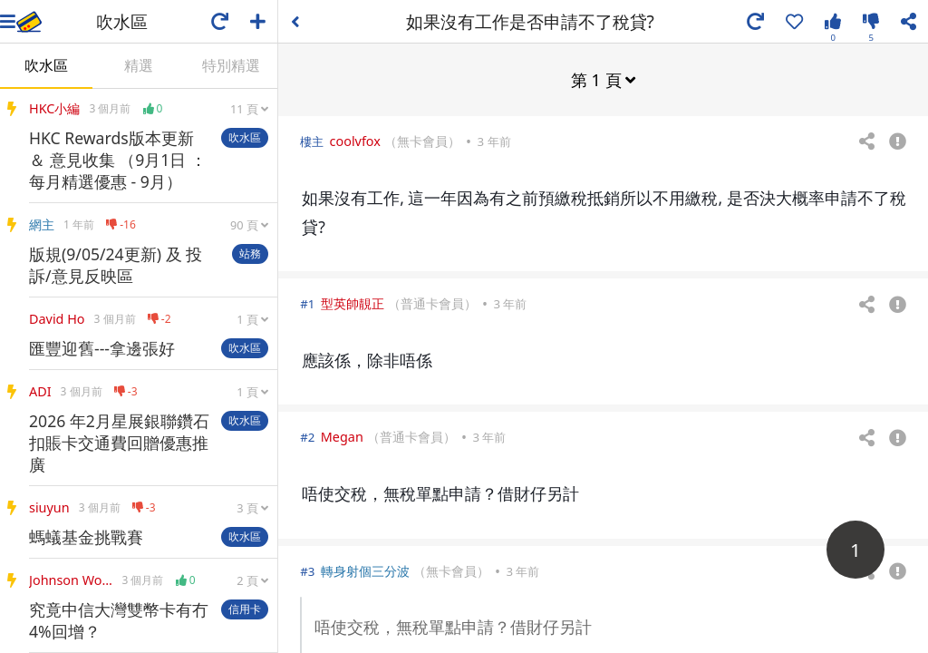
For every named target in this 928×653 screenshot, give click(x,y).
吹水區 (46, 65)
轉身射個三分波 (365, 570)
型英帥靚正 (352, 302)
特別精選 (231, 65)
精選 (138, 65)
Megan (342, 435)
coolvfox (355, 140)
